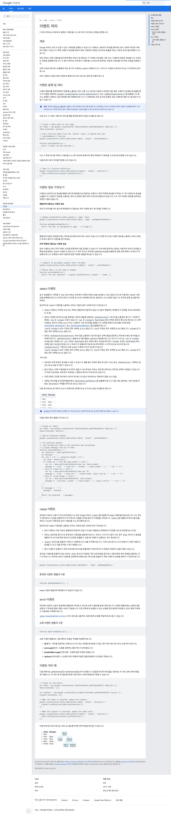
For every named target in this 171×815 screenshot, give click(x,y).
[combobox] (153, 3)
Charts (11, 3)
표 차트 (46, 411)
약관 (36, 810)
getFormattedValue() (80, 326)
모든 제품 (119, 800)
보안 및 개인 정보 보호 (110, 791)
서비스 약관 (107, 787)
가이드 (59, 20)
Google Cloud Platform (102, 800)
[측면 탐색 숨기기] (28, 810)
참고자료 (21, 8)
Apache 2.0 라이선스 (128, 762)
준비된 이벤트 (59, 106)
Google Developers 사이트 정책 (64, 764)
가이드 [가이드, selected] (11, 8)
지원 (29, 8)
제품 (45, 20)
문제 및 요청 (39, 787)
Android (64, 800)
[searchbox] (16, 16)
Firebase (86, 800)
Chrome (75, 800)
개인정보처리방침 (46, 810)
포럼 (36, 783)
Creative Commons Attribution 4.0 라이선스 (78, 762)
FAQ (36, 791)
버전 (104, 783)
